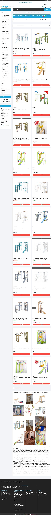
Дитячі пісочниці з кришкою (4, 28)
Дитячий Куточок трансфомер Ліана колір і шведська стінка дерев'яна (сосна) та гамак (41, 348)
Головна (14, 9)
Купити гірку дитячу (17, 510)
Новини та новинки (3, 88)
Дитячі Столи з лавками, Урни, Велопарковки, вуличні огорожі (5, 34)
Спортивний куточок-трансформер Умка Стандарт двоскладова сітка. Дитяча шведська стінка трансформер (40, 289)
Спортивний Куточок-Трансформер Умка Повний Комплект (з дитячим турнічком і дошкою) (40, 259)
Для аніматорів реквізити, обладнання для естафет (5, 45)
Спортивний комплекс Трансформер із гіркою (40, 318)
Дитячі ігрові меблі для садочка (5, 66)
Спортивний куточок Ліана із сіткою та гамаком (40, 138)
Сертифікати (3, 90)
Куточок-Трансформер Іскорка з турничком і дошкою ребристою (41, 228)
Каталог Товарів (19, 9)
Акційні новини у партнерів (42, 493)
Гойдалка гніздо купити (17, 506)
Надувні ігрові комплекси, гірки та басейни (5, 64)
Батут (2, 499)
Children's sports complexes (5, 495)
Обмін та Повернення (4, 498)
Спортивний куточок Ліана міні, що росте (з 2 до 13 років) (40, 79)
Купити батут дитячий (17, 504)
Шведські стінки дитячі (17, 497)
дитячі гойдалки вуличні (25, 485)
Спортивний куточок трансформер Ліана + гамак (40, 377)
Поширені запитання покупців (4, 92)
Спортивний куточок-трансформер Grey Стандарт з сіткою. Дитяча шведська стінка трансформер (21, 319)
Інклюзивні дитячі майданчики (4, 69)
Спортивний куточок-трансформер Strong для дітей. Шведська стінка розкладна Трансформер (21, 109)
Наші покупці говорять (4, 492)
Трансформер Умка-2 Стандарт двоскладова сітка (40, 198)
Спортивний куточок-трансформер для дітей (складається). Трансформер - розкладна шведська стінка (21, 139)
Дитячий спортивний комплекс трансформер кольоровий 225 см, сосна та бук (39, 50)
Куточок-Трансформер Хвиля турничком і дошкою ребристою (20, 259)
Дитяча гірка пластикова (5, 31)
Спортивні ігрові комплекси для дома (19, 494)
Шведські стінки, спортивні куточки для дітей (21, 12)
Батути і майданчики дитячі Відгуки (6, 494)
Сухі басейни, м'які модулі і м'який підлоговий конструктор (5, 25)
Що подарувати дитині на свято (42, 494)
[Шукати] (21, 6)
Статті (2, 85)
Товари (2, 12)
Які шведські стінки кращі (41, 495)
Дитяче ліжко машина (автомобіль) (5, 41)
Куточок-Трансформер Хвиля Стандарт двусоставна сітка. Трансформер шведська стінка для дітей (21, 199)
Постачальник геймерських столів (19, 505)
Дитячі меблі (3, 43)
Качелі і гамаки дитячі (17, 493)
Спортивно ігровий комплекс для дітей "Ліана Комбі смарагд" (21, 169)
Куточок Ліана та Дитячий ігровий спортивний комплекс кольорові (21, 378)
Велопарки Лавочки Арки (5, 71)
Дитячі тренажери (4, 36)
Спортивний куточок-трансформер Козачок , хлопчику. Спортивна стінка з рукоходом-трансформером (21, 79)
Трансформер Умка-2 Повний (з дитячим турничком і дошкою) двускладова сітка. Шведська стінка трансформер (21, 229)
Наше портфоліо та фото (29, 493)
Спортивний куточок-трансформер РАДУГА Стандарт (41, 108)
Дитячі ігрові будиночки (5, 19)
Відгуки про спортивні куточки (5, 493)
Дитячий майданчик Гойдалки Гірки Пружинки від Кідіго (5, 55)
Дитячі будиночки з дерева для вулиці (4, 22)
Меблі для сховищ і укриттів (4, 76)
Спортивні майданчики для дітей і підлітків (5, 16)
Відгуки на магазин (4, 81)
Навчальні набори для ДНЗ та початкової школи (5, 49)
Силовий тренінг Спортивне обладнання (5, 73)
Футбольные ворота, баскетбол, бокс (5, 58)
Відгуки (37, 9)
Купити (22, 55)
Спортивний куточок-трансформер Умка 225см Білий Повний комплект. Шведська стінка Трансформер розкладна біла (21, 49)
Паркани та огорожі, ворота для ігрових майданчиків (4, 61)
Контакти (26, 9)
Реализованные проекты (29, 495)
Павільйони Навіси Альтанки (4, 52)
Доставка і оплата (32, 9)
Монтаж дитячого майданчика (30, 494)
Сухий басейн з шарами (17, 503)
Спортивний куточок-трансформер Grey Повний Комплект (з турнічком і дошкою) (20, 288)
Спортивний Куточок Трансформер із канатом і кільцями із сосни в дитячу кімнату (21, 348)
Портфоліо (2, 83)
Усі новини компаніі (41, 492)
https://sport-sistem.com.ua (5, 125)
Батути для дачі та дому (5, 47)
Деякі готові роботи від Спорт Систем (31, 492)
